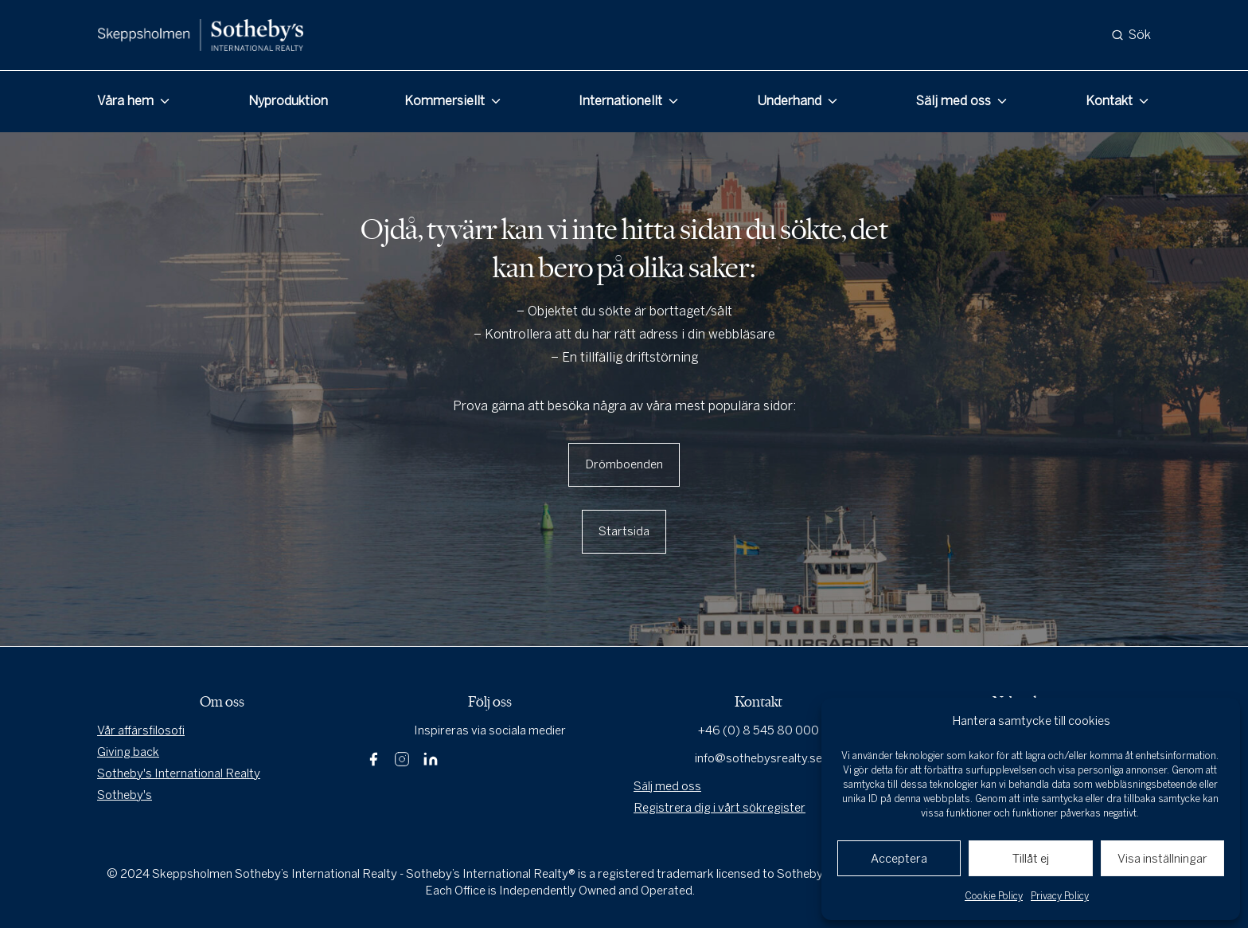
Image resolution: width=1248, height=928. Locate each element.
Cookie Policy (994, 896)
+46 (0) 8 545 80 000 (758, 730)
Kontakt (1109, 100)
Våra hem (125, 100)
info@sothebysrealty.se (758, 758)
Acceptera (899, 859)
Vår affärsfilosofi (141, 730)
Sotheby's (124, 795)
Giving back (128, 752)
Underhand (789, 100)
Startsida (624, 531)
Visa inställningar (1162, 859)
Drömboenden (624, 464)
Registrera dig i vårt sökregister (719, 808)
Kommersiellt (444, 100)
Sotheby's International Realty (178, 773)
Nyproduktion (288, 100)
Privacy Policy (1060, 896)
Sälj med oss (953, 100)
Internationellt (620, 100)
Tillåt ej (1030, 859)
